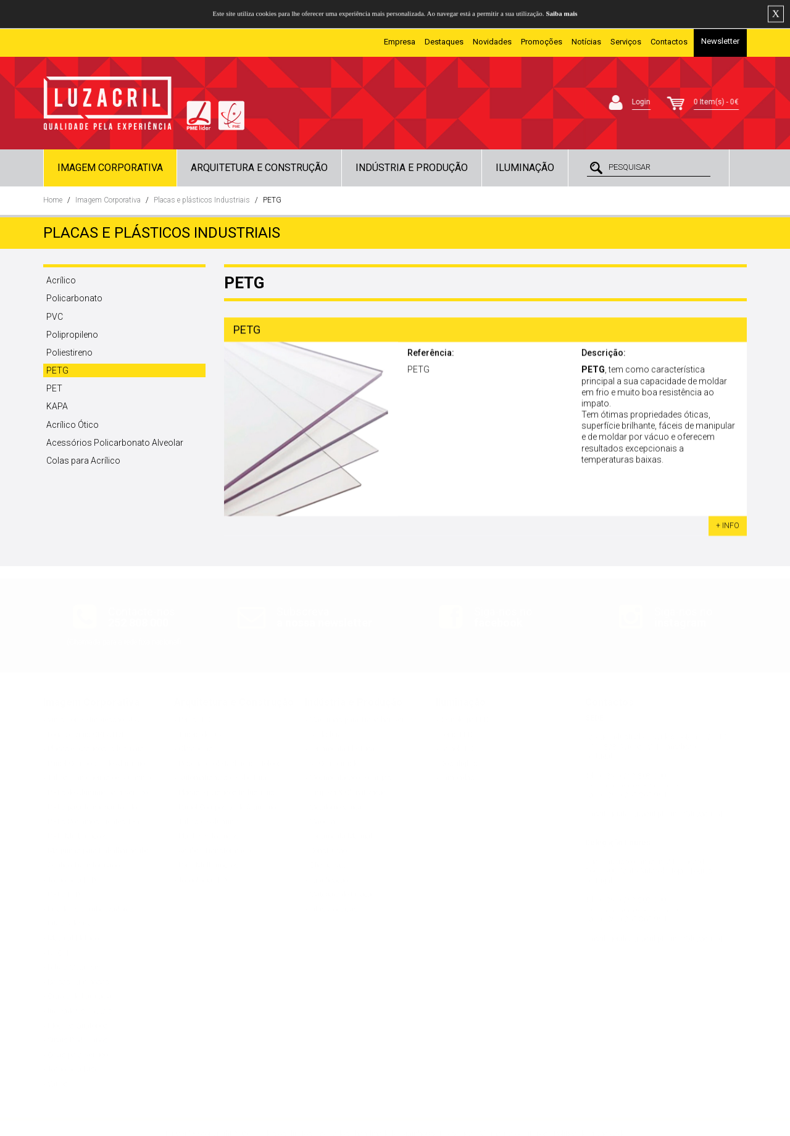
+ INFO (727, 527)
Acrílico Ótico (72, 425)
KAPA (57, 406)
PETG (272, 200)
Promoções (541, 41)
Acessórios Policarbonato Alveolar (114, 443)
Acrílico (61, 280)
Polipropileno (72, 335)
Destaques (444, 41)
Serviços (625, 41)
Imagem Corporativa (110, 167)
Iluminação (525, 167)
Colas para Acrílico (83, 461)
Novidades (492, 41)
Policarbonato (74, 298)
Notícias (586, 41)
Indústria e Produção (412, 167)
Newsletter (720, 41)
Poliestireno (69, 352)
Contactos (669, 41)
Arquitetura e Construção (259, 167)
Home (52, 200)
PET (54, 388)
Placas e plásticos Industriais (202, 200)
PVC (54, 317)
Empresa (399, 41)
